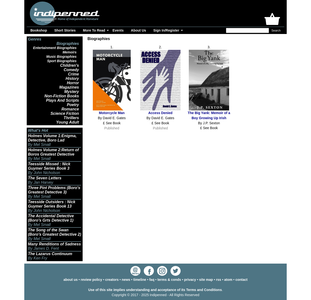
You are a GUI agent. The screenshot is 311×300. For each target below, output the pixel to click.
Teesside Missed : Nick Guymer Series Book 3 (49, 166)
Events (118, 30)
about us (70, 280)
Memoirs (69, 52)
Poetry (73, 105)
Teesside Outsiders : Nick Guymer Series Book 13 (51, 204)
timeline (139, 280)
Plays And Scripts (62, 100)
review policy (91, 280)
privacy (190, 280)
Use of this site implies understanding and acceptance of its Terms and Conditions (155, 290)
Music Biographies (61, 56)
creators (112, 280)
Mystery (71, 92)
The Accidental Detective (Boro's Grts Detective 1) (51, 218)
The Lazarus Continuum (50, 254)
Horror (73, 83)
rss (218, 280)
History (72, 78)
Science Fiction (65, 113)
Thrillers (71, 118)
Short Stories (65, 30)
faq (151, 280)
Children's (69, 65)
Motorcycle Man (112, 113)
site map (206, 280)
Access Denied (160, 113)
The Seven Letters (44, 178)
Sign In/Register (166, 30)
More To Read (94, 30)
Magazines (69, 87)
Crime (73, 74)
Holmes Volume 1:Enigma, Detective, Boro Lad (52, 138)
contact (241, 280)
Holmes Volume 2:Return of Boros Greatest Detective (53, 152)
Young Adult (67, 122)
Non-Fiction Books (61, 96)
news (126, 280)
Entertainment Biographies (55, 48)
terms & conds (169, 280)
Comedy (71, 70)
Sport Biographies (62, 61)
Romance (70, 109)
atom (228, 280)
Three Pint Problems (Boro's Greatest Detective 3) (54, 190)
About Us (138, 30)
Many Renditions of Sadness (54, 244)
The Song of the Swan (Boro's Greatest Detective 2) (54, 232)
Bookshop (38, 30)
